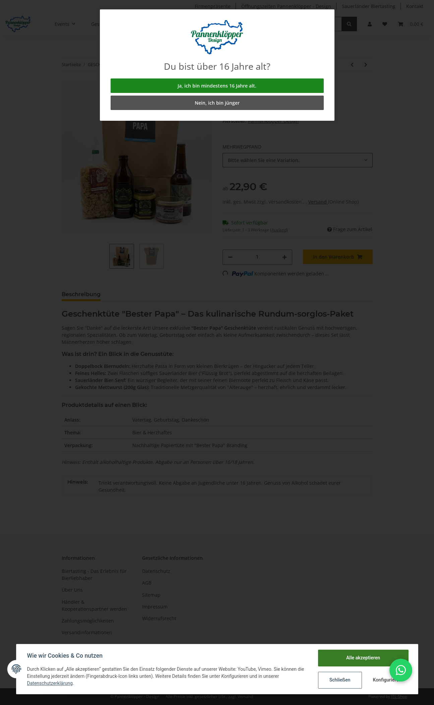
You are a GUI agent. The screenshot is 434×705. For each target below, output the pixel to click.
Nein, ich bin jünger (217, 103)
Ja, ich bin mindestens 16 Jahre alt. (217, 86)
